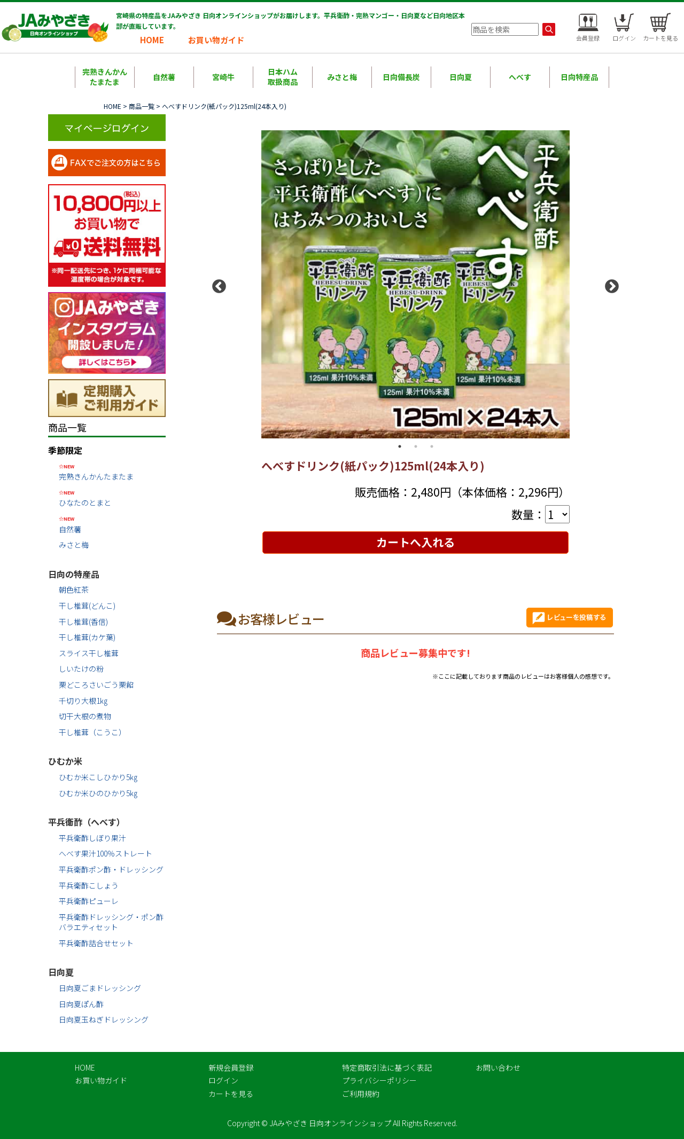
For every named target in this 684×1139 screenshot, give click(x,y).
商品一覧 (141, 106)
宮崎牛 (223, 77)
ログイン (223, 1080)
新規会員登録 (230, 1067)
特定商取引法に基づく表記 (387, 1067)
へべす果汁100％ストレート (105, 853)
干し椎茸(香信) (83, 621)
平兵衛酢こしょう (89, 885)
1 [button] (399, 446)
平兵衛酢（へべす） (86, 821)
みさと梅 (342, 77)
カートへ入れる (415, 542)
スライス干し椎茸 (89, 653)
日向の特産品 (73, 574)
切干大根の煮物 (85, 716)
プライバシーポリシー (379, 1080)
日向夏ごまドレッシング (100, 988)
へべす (520, 77)
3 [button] (431, 446)
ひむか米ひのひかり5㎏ (98, 793)
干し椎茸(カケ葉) (87, 637)
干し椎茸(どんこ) (87, 605)
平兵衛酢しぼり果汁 (92, 837)
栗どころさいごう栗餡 (96, 684)
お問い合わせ (498, 1067)
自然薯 (164, 77)
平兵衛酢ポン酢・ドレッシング (111, 869)
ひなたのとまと (112, 498)
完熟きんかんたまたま (104, 77)
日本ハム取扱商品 (283, 77)
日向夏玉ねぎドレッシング (104, 1019)
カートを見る (230, 1093)
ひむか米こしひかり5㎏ (98, 777)
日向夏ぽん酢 (81, 1004)
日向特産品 (579, 77)
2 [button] (415, 446)
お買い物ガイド (216, 39)
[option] (415, 284)
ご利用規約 (360, 1093)
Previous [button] (216, 284)
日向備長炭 (401, 77)
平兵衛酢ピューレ (89, 901)
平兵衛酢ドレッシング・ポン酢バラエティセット (111, 922)
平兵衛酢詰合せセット (96, 943)
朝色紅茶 (74, 589)
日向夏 (460, 77)
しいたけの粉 (81, 668)
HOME (152, 39)
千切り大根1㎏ (83, 700)
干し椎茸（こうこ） (92, 732)
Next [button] (609, 284)
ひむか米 (65, 761)
